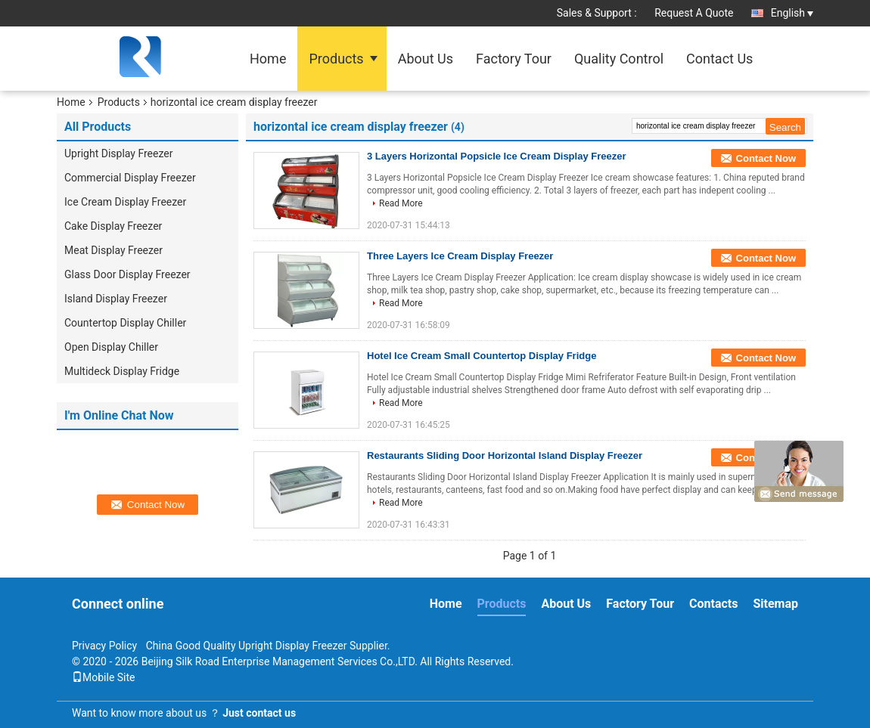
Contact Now (766, 158)
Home (268, 59)
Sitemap (775, 603)
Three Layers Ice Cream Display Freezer (460, 256)
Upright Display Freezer (118, 153)
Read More (401, 203)
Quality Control (618, 59)
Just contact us (259, 713)
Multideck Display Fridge (121, 371)
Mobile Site (103, 677)
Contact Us (719, 59)
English (792, 13)
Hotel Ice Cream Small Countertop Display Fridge (481, 355)
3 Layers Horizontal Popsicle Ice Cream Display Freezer (496, 156)
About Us (425, 59)
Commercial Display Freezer (130, 178)
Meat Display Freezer (113, 250)
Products (336, 59)
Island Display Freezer (115, 299)
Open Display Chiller (111, 347)
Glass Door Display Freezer (127, 274)
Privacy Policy (104, 646)
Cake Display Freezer (113, 226)
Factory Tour (514, 59)
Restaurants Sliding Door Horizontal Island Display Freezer (504, 455)
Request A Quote (693, 13)
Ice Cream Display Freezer (125, 202)
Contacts (713, 603)
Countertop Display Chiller (125, 323)
